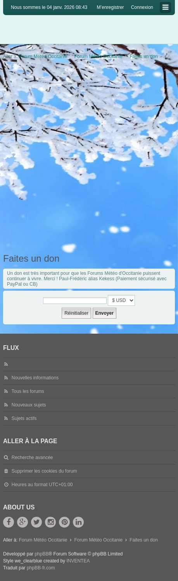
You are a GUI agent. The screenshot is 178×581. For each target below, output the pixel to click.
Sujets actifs (24, 418)
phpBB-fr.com (41, 568)
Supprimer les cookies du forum (44, 471)
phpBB (41, 554)
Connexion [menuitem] (142, 7)
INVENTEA (78, 561)
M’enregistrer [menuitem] (110, 7)
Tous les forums (28, 391)
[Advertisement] (89, 156)
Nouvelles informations (35, 377)
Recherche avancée (32, 457)
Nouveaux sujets (29, 405)
